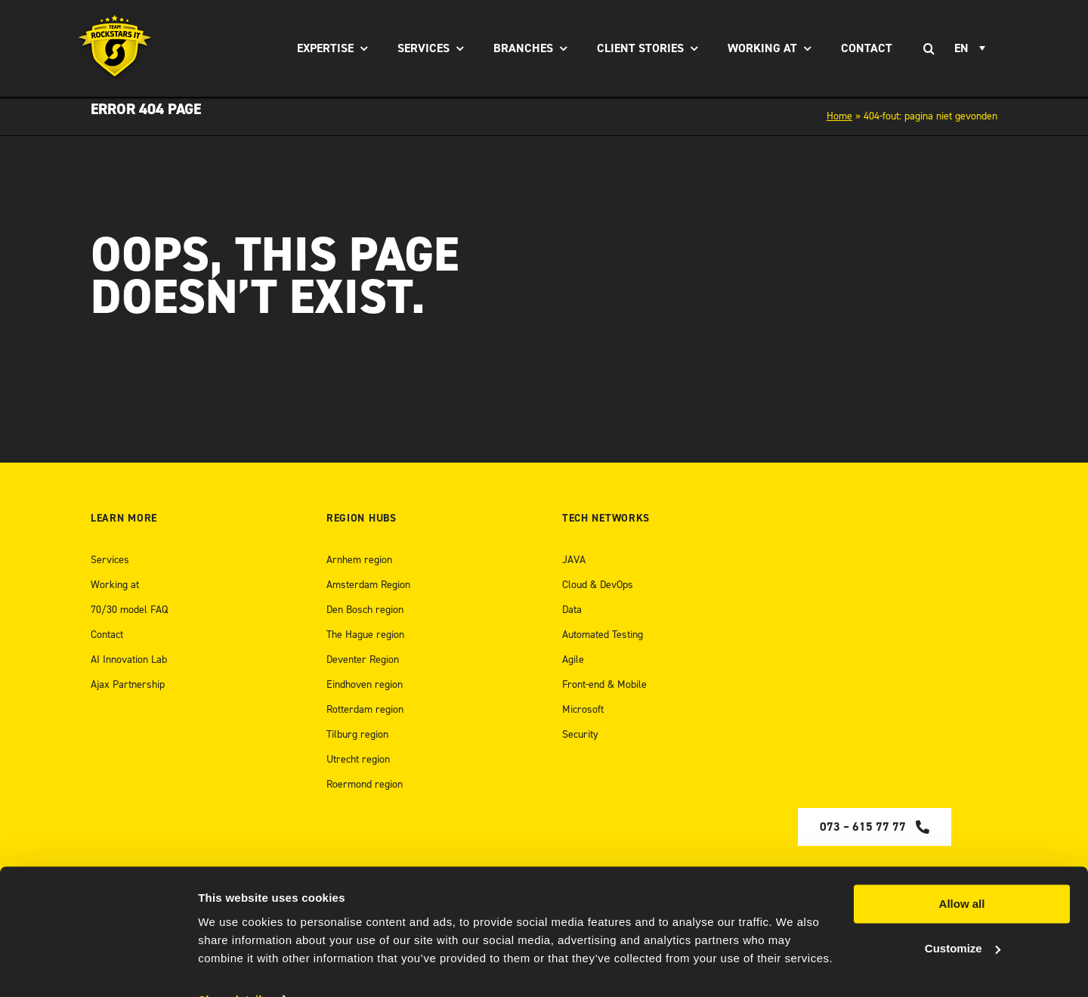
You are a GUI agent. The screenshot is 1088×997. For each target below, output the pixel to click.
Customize (962, 915)
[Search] (928, 48)
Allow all (962, 871)
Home (839, 116)
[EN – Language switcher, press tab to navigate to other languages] (972, 48)
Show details (233, 967)
